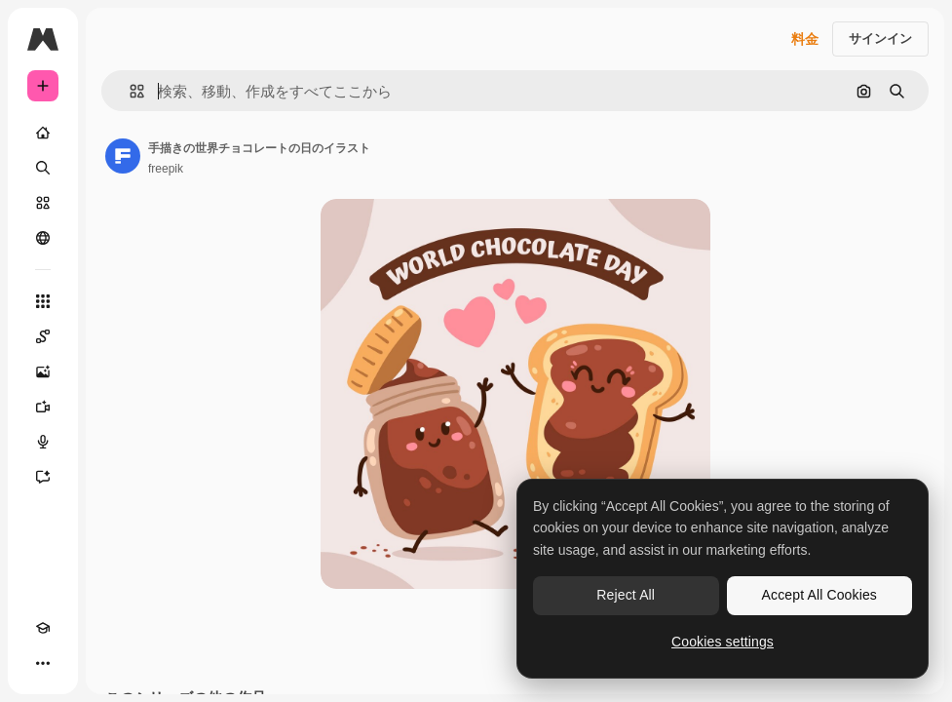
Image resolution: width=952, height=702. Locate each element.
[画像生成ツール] (42, 371)
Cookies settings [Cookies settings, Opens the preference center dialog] (722, 641)
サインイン (880, 38)
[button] (129, 91)
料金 (805, 39)
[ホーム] (42, 132)
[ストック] (42, 202)
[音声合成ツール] (42, 441)
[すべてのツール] (42, 301)
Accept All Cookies (819, 595)
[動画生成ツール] (42, 406)
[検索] (42, 167)
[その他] (42, 663)
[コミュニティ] (42, 238)
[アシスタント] (42, 476)
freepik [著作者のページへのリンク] (165, 169)
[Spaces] (42, 336)
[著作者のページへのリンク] (122, 156)
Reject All (625, 595)
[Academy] (42, 628)
